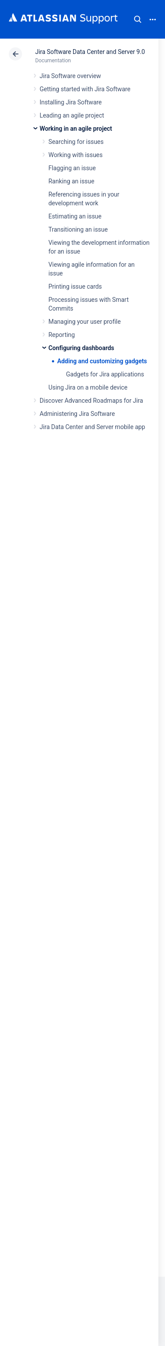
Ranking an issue (71, 181)
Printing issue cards (75, 286)
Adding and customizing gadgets (102, 361)
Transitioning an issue (78, 229)
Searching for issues (75, 141)
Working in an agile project (76, 128)
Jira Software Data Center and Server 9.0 (90, 51)
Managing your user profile (84, 321)
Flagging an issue (72, 168)
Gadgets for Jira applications (105, 374)
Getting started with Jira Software (85, 89)
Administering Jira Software (77, 413)
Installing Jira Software (71, 102)
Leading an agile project (72, 115)
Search (138, 19)
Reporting (61, 334)
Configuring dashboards (81, 347)
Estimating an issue (75, 216)
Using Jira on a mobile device (88, 387)
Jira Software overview (70, 75)
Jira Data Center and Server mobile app (92, 426)
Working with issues (75, 154)
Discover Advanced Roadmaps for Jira (91, 400)
